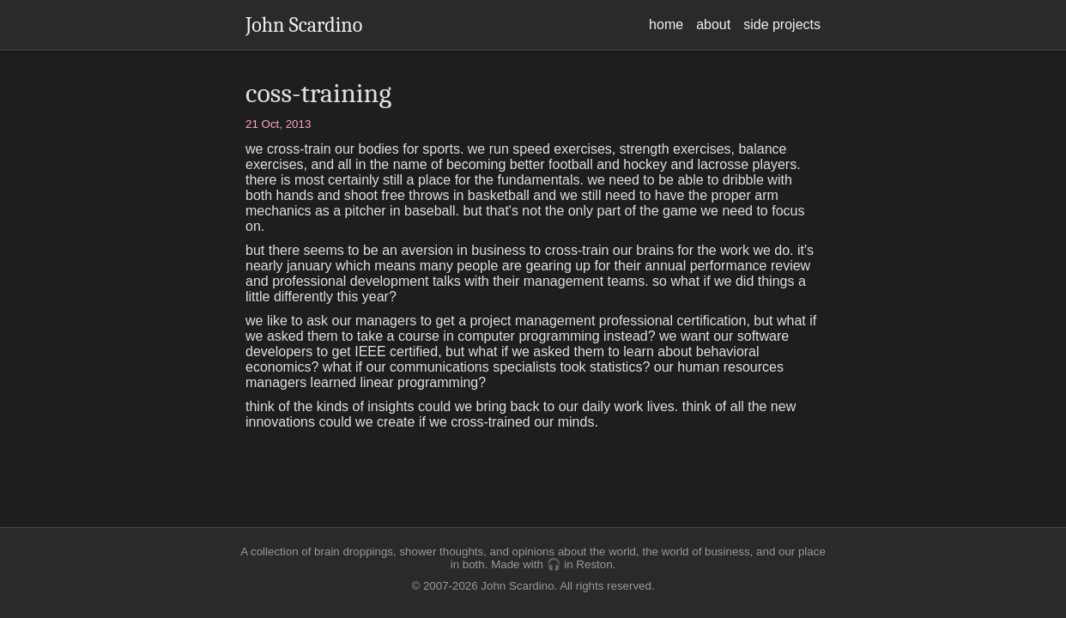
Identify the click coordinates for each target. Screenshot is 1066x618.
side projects (782, 24)
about (713, 24)
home (666, 24)
